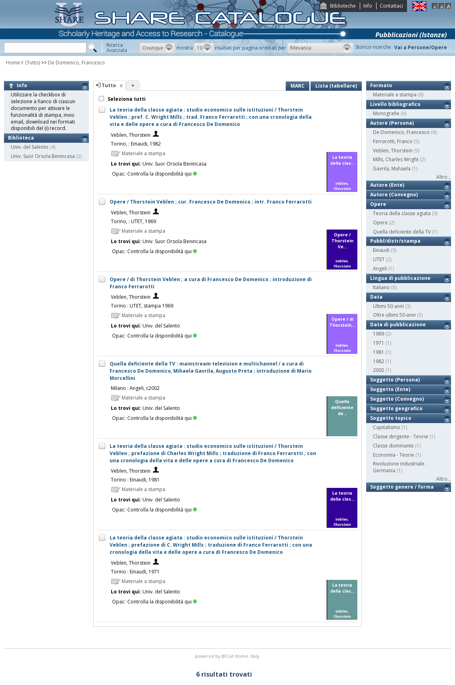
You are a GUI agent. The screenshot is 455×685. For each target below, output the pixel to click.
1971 (378, 343)
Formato (381, 85)
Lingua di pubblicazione (400, 278)
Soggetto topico (390, 418)
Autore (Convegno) (394, 194)
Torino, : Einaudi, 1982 (136, 143)
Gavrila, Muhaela (392, 168)
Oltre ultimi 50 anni (394, 315)
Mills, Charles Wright (396, 159)
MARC (298, 85)
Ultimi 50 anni (388, 306)
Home (13, 62)
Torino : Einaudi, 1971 (135, 571)
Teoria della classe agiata (402, 213)
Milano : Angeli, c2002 (135, 388)
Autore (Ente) (387, 185)
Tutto (109, 85)
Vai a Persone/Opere (420, 47)
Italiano (381, 287)
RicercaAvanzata (116, 47)
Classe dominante (393, 445)
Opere (378, 204)
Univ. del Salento (29, 147)
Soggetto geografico (396, 408)
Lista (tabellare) (336, 85)
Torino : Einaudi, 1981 (135, 479)
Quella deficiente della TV (402, 231)
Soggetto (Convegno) (397, 398)
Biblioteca (21, 137)
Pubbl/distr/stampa (395, 241)
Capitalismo (386, 427)
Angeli (380, 268)
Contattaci (391, 5)
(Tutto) (32, 62)
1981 (378, 352)
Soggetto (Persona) (395, 379)
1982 (378, 361)
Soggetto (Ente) (390, 389)
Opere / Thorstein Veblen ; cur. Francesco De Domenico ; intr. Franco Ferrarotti (211, 201)
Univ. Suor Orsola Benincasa (43, 156)
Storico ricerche (373, 47)
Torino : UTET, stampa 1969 (142, 305)
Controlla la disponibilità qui (162, 173)
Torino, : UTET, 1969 (133, 221)
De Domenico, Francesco (76, 62)
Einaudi (381, 250)
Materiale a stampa (395, 94)
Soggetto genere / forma (402, 486)
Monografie (386, 113)
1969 (378, 333)
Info (367, 5)
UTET (379, 259)
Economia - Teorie (393, 454)
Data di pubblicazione (398, 324)
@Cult (228, 656)
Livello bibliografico (395, 104)
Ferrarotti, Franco (393, 141)
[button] (157, 48)
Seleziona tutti (126, 99)
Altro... (443, 177)
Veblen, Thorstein (130, 135)
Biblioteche (343, 5)
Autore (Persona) (392, 123)
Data (376, 297)
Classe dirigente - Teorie (400, 436)
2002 (378, 370)
